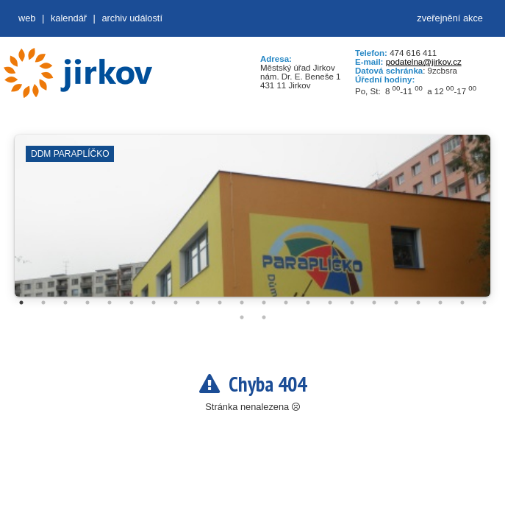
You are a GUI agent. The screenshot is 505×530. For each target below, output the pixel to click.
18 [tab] (396, 302)
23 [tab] (241, 317)
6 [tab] (131, 302)
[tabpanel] (252, 223)
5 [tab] (109, 302)
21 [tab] (462, 302)
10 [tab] (219, 302)
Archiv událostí (131, 18)
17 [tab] (374, 302)
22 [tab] (484, 302)
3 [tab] (65, 302)
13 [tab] (286, 302)
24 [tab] (264, 317)
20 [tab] (440, 302)
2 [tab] (43, 302)
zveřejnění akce (450, 18)
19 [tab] (418, 302)
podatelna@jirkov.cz (424, 61)
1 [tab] (21, 302)
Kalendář (69, 18)
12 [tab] (264, 302)
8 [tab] (175, 302)
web (26, 18)
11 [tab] (241, 302)
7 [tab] (153, 302)
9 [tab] (197, 302)
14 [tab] (308, 302)
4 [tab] (87, 302)
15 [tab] (330, 302)
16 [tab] (352, 302)
